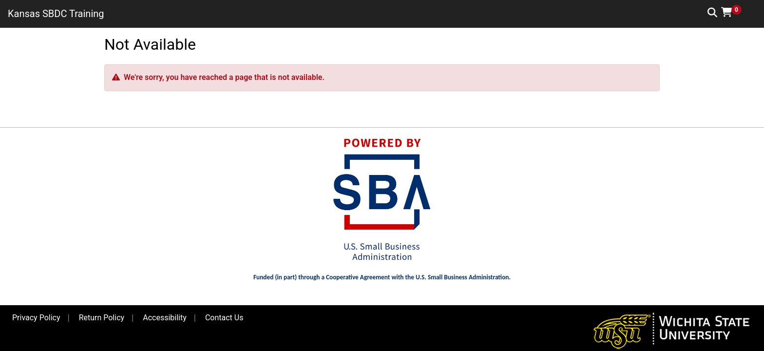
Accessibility (165, 317)
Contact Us (224, 317)
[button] (734, 12)
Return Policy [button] (101, 317)
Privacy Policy (36, 317)
